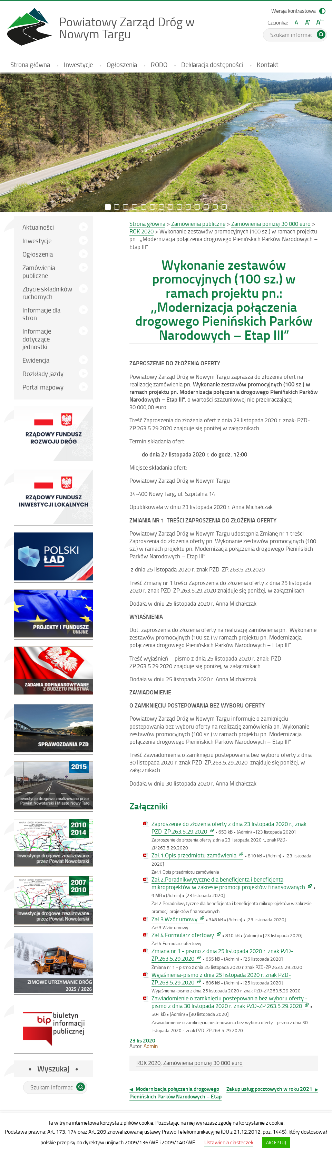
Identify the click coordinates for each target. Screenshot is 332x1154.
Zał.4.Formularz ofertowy (186, 935)
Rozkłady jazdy (53, 374)
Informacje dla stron (41, 313)
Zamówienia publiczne (38, 271)
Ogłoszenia (122, 64)
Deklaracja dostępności (212, 64)
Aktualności (38, 227)
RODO (159, 64)
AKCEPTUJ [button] (276, 1142)
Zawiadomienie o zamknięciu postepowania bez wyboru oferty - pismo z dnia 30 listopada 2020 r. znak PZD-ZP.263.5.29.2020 (230, 1002)
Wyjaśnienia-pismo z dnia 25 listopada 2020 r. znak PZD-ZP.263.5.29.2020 (221, 979)
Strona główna (30, 64)
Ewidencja (35, 360)
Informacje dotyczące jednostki (36, 338)
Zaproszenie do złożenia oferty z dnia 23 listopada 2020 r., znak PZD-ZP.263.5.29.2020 (229, 828)
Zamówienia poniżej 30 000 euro (203, 1063)
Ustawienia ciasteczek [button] (228, 1142)
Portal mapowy (43, 387)
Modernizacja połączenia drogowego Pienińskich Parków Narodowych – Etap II (175, 1096)
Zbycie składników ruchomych (47, 292)
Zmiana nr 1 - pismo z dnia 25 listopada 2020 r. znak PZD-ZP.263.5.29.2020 (222, 955)
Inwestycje (78, 64)
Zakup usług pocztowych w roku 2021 (269, 1089)
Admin (151, 1046)
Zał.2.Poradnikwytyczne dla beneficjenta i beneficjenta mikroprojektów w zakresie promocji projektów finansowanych (232, 883)
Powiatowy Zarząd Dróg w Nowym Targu (128, 28)
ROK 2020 (148, 1063)
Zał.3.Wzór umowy (178, 919)
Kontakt (268, 64)
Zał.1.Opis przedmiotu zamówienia (197, 855)
